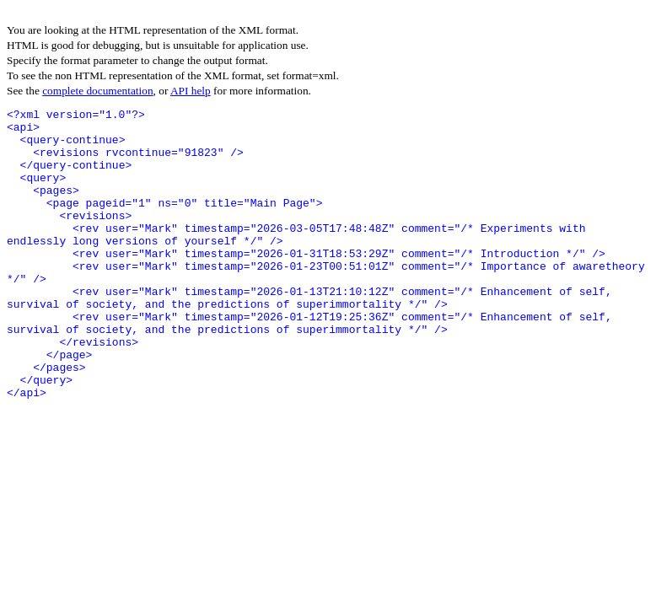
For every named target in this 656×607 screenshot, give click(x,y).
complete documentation (97, 90)
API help (190, 90)
